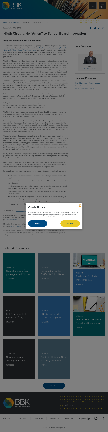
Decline (70, 223)
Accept (37, 223)
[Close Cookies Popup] (80, 205)
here (59, 217)
